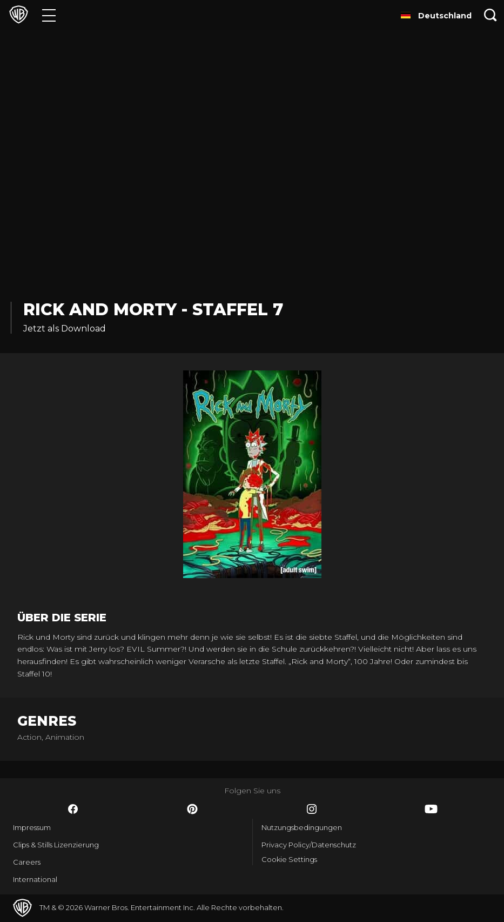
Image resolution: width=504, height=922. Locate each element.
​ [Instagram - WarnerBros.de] (311, 809)
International (35, 879)
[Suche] (490, 15)
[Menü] (49, 15)
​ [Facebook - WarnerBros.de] (72, 809)
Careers (27, 862)
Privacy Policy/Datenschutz (308, 844)
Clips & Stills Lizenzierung (56, 844)
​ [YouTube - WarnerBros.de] (431, 809)
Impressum (32, 827)
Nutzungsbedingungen (301, 827)
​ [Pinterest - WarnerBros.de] (192, 809)
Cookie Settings (289, 859)
